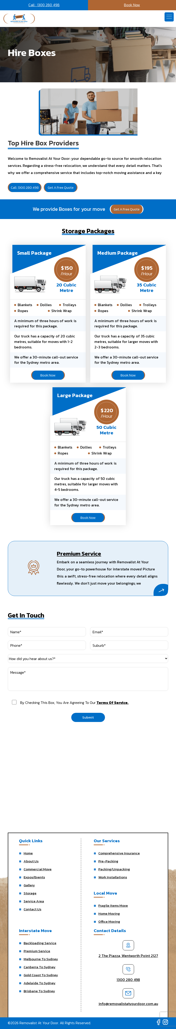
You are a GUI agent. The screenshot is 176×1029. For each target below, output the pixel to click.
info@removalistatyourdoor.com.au (128, 1003)
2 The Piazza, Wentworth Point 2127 (128, 955)
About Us (31, 861)
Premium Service (37, 951)
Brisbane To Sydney (39, 991)
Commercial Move (38, 869)
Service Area (34, 901)
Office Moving (109, 921)
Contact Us (32, 909)
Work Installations (112, 877)
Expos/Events (34, 877)
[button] (169, 16)
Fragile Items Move (113, 905)
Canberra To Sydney (39, 967)
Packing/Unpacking (114, 869)
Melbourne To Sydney (41, 959)
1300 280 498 (128, 979)
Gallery (29, 885)
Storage (30, 893)
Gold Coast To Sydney (41, 975)
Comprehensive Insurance (119, 853)
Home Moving (109, 913)
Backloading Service (40, 943)
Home (28, 853)
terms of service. (112, 702)
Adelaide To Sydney (39, 983)
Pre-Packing (108, 861)
